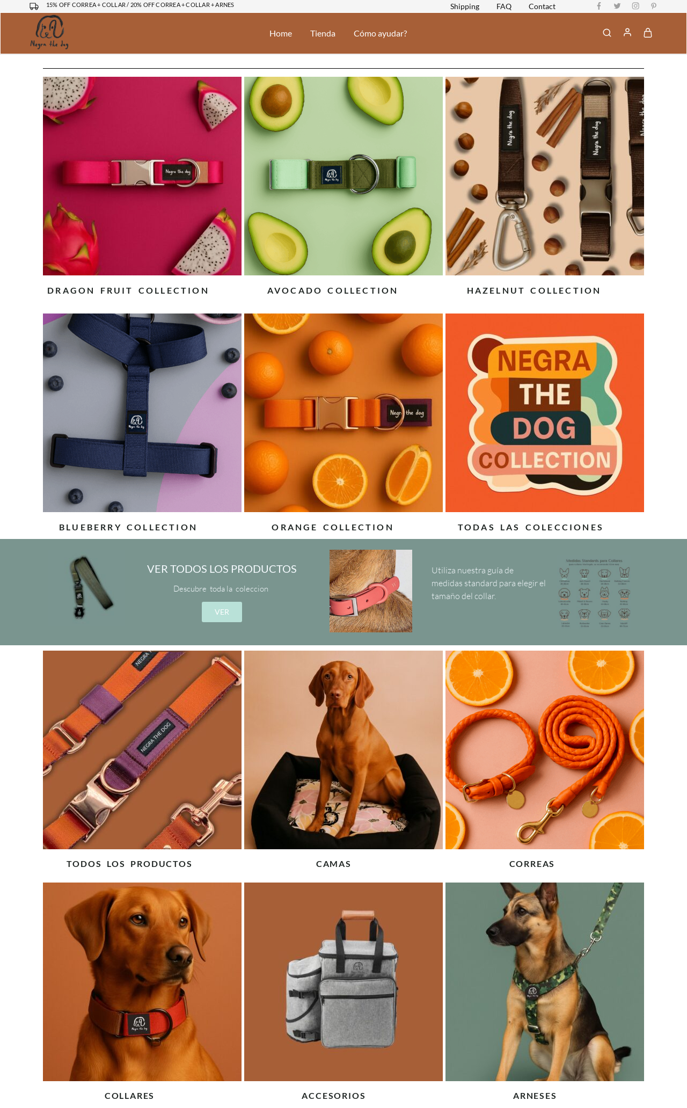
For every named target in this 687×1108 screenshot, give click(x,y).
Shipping (464, 6)
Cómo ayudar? (380, 33)
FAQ (503, 6)
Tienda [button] (322, 33)
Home (280, 33)
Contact (542, 6)
